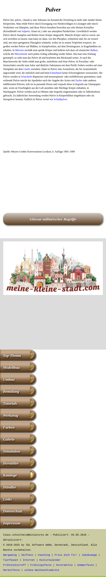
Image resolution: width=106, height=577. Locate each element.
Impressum (11, 523)
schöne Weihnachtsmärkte (41, 570)
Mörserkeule (21, 54)
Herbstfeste (11, 570)
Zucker (78, 80)
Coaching (44, 555)
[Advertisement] (53, 126)
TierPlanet (10, 560)
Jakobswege (89, 555)
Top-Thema (12, 356)
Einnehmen (56, 72)
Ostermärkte (64, 565)
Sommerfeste (85, 565)
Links (7, 499)
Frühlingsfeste (41, 565)
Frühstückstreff (14, 565)
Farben (8, 427)
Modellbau (11, 368)
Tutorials (10, 403)
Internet (29, 560)
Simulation (11, 451)
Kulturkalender (49, 560)
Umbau (8, 379)
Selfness (27, 555)
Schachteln (26, 76)
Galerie (8, 439)
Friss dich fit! (65, 555)
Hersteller (11, 463)
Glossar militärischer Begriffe (53, 219)
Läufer (26, 69)
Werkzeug (10, 415)
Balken (93, 50)
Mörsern (19, 50)
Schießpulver (60, 99)
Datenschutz (12, 511)
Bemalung (11, 391)
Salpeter (26, 31)
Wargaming (10, 555)
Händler (9, 487)
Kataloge (10, 475)
